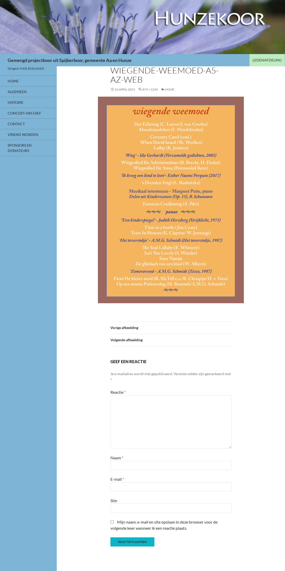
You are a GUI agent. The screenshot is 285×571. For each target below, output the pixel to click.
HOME (169, 89)
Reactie (118, 392)
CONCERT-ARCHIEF (24, 113)
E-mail (117, 479)
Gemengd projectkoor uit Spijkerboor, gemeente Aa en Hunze (70, 60)
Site (113, 500)
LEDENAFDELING (267, 60)
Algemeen (17, 92)
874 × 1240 (150, 89)
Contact (16, 124)
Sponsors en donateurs (20, 148)
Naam (116, 457)
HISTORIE (15, 102)
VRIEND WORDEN (23, 134)
